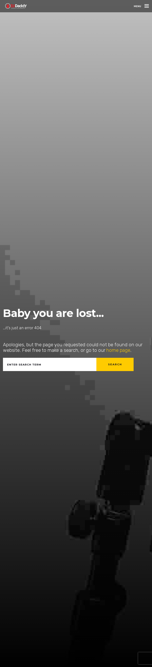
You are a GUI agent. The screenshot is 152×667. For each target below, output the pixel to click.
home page (118, 350)
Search (115, 364)
